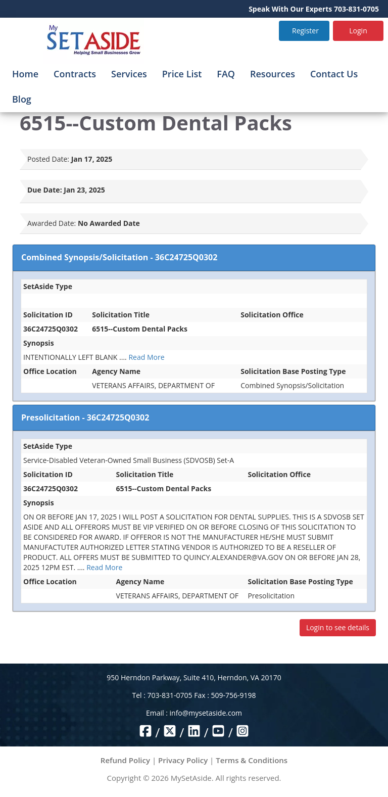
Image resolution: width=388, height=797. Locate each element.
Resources (272, 74)
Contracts (75, 74)
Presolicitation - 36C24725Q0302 (85, 417)
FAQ (226, 74)
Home (25, 74)
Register (305, 30)
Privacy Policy (183, 760)
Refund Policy (125, 760)
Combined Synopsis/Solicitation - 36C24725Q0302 (119, 257)
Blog (21, 99)
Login (358, 30)
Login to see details (337, 627)
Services (129, 74)
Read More (146, 357)
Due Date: (44, 190)
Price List (182, 74)
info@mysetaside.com (206, 713)
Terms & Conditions (251, 760)
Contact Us (334, 74)
